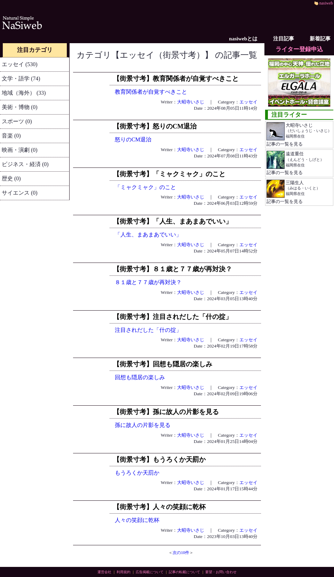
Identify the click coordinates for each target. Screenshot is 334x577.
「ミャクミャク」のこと (145, 187)
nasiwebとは (243, 38)
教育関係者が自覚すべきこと (151, 92)
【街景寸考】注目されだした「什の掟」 (172, 316)
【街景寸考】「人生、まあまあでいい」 (172, 221)
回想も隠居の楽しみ (140, 377)
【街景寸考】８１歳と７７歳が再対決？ (172, 269)
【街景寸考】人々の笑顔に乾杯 (159, 506)
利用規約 (123, 572)
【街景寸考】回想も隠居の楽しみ (162, 364)
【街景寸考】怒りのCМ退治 (155, 126)
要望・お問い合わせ (221, 572)
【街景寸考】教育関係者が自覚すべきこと (176, 78)
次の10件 (181, 552)
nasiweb (323, 3)
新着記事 (320, 38)
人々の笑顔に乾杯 (137, 520)
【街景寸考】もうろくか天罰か (159, 459)
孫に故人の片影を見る (142, 425)
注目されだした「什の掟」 (148, 330)
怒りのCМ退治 (133, 139)
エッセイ (248, 101)
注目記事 (283, 38)
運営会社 (104, 572)
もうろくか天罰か (137, 473)
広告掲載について (150, 572)
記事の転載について (184, 572)
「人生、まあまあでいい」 (148, 234)
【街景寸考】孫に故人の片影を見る (166, 411)
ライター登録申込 (299, 49)
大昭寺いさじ (190, 101)
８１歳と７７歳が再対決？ (148, 282)
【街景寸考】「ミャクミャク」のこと (169, 174)
